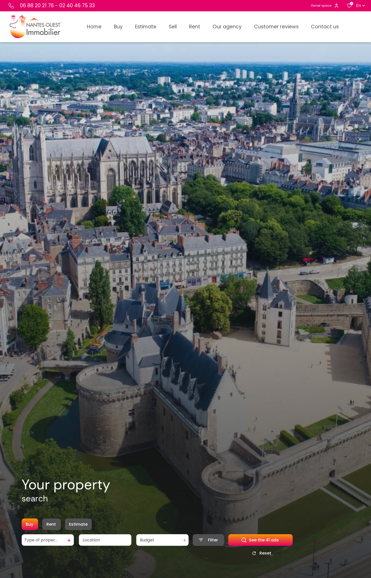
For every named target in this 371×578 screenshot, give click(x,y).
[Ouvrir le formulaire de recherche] (208, 541)
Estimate (78, 525)
